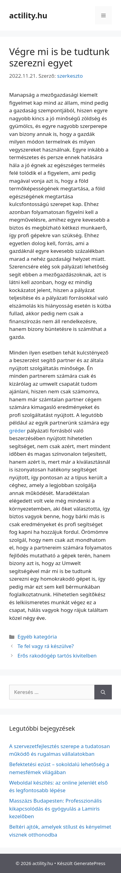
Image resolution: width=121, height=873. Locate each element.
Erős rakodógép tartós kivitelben (57, 655)
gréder (17, 430)
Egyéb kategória (37, 636)
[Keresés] (103, 692)
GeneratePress (89, 863)
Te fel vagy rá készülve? (45, 646)
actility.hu (28, 15)
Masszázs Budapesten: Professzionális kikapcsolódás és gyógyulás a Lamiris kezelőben (55, 808)
